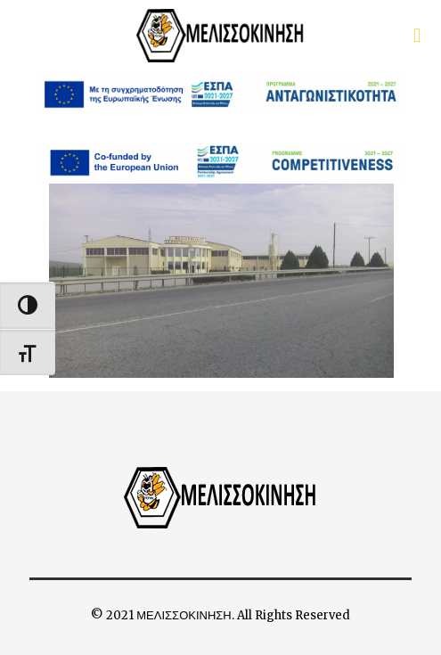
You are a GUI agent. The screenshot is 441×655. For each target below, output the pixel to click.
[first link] (417, 35)
